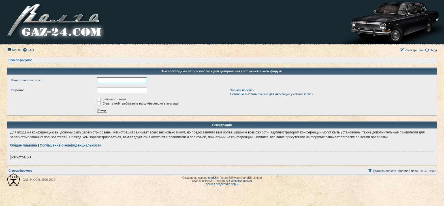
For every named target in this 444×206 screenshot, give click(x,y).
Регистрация (21, 157)
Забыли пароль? (242, 90)
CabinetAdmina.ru (240, 180)
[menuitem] (28, 50)
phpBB (212, 177)
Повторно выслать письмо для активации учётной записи (271, 94)
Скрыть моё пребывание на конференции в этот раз (137, 103)
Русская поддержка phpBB (221, 184)
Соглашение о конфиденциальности (71, 145)
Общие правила (23, 145)
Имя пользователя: (26, 80)
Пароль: (17, 90)
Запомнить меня (111, 99)
